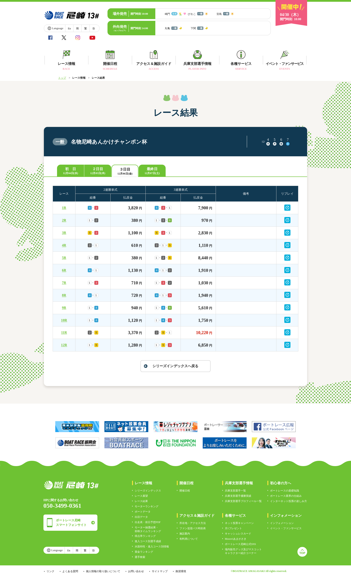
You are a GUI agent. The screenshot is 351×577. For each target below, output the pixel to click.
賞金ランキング (144, 551)
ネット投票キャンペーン (239, 523)
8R (64, 295)
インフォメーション (282, 523)
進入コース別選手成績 (148, 541)
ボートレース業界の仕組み (286, 495)
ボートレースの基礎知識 (284, 490)
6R (64, 270)
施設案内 (184, 533)
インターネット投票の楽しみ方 (288, 501)
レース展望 (141, 495)
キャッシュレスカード (238, 533)
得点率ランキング (145, 536)
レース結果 (141, 501)
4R (64, 245)
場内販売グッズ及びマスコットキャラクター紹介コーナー (243, 551)
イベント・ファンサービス (286, 528)
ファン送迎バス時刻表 (192, 528)
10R (64, 320)
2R (64, 220)
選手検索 (140, 557)
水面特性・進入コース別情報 (152, 546)
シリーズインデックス (148, 490)
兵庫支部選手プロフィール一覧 (243, 501)
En (69, 28)
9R (64, 308)
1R (64, 208)
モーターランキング (146, 506)
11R (64, 332)
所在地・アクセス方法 (192, 523)
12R (64, 345)
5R (64, 258)
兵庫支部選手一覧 (235, 490)
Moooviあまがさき (235, 538)
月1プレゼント (233, 528)
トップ (62, 77)
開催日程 (184, 490)
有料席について (188, 538)
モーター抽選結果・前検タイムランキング (148, 529)
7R (64, 283)
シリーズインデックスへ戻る (175, 366)
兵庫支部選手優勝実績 (238, 495)
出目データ (141, 516)
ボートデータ (142, 511)
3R (64, 233)
